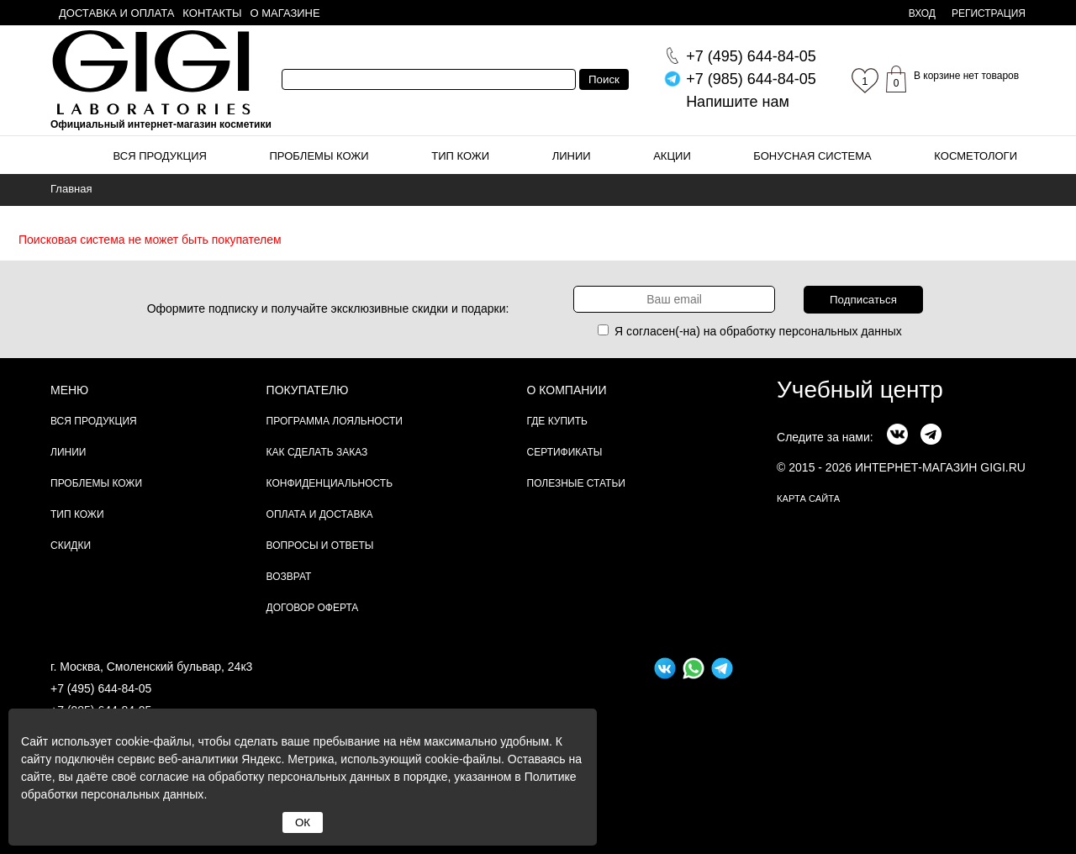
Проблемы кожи (319, 156)
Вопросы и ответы (320, 545)
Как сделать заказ (317, 452)
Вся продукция (160, 156)
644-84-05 (751, 56)
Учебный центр (860, 390)
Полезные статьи (576, 483)
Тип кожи (460, 156)
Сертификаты (565, 452)
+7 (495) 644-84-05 (100, 688)
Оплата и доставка (319, 514)
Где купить (557, 421)
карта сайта (808, 498)
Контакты (211, 13)
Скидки (70, 545)
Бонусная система (812, 156)
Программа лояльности (334, 421)
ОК (302, 822)
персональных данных (840, 331)
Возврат (289, 577)
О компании (567, 390)
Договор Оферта (312, 608)
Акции (672, 156)
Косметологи (975, 156)
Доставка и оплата (116, 13)
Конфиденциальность (329, 483)
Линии (571, 156)
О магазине (285, 13)
